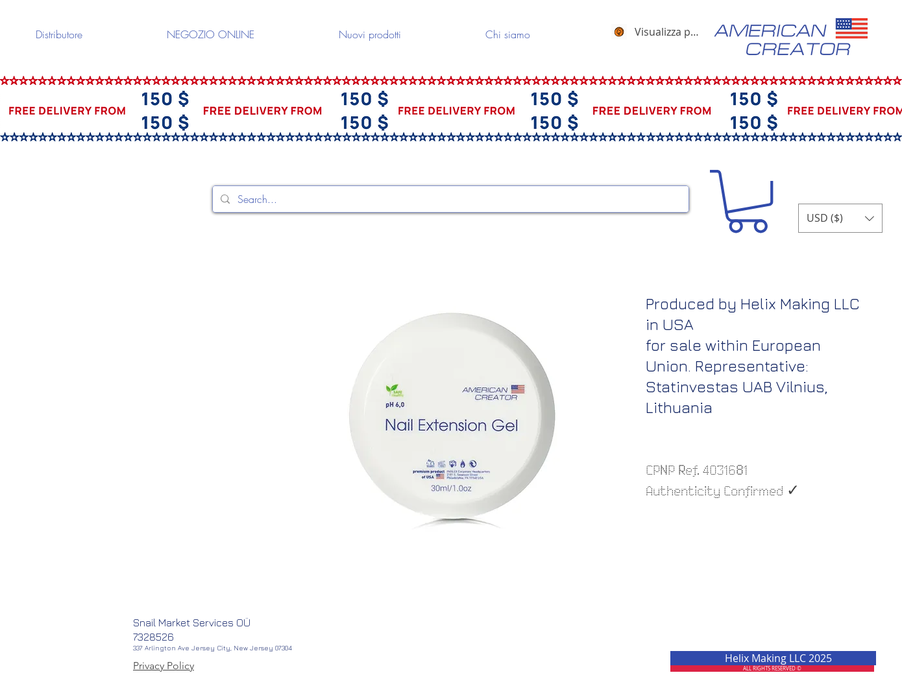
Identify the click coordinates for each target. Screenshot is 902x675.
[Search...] (449, 199)
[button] (747, 201)
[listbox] (840, 218)
